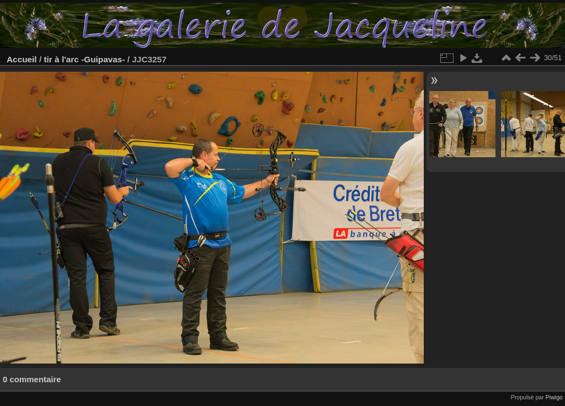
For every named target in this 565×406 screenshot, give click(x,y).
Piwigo (554, 397)
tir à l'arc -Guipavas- (84, 59)
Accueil (22, 59)
